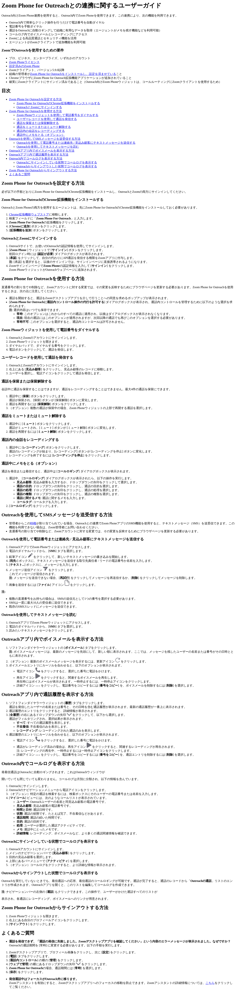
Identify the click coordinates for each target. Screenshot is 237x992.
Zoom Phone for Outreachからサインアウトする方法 (43, 170)
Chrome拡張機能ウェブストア (29, 214)
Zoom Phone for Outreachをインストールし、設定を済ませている (73, 74)
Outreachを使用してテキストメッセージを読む (48, 146)
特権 (33, 523)
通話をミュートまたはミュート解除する (44, 127)
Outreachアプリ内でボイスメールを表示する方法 (41, 150)
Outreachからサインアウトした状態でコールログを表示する (57, 166)
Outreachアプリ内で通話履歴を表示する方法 (38, 154)
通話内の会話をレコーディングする (41, 130)
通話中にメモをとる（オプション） (41, 134)
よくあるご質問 (19, 174)
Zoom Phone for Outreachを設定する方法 (35, 99)
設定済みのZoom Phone (24, 66)
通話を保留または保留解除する (38, 123)
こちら (210, 982)
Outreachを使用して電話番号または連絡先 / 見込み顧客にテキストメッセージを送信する (76, 142)
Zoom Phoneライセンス (24, 62)
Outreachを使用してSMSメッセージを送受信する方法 (44, 138)
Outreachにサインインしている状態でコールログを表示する (57, 162)
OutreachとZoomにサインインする (39, 107)
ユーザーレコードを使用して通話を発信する (47, 119)
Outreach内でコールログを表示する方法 (35, 158)
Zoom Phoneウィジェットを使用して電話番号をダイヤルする (57, 115)
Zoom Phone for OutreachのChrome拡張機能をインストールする (58, 103)
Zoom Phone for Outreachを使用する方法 (35, 111)
